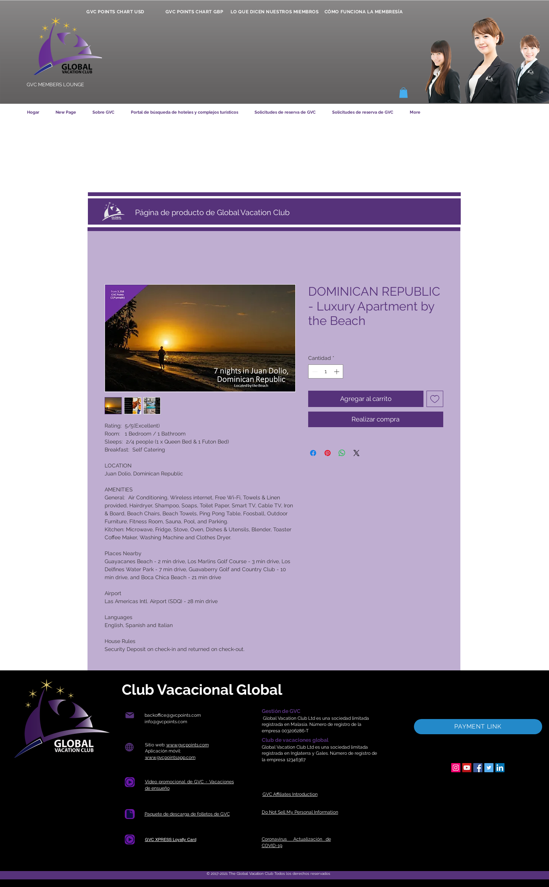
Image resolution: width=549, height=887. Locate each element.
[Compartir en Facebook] (313, 453)
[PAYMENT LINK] (478, 726)
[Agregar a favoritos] (434, 399)
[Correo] (130, 715)
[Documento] (130, 814)
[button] (403, 92)
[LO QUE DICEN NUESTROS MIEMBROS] (274, 12)
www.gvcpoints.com (187, 745)
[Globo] (129, 747)
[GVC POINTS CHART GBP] (194, 12)
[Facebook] (477, 767)
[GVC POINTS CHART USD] (115, 12)
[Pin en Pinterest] (327, 453)
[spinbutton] (326, 371)
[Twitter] (488, 767)
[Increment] (337, 371)
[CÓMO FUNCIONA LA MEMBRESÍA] (364, 12)
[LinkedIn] (499, 767)
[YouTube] (466, 767)
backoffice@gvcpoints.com (173, 715)
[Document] (130, 782)
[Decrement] (314, 371)
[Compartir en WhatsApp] (342, 453)
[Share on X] (356, 453)
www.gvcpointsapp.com (170, 757)
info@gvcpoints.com (166, 721)
